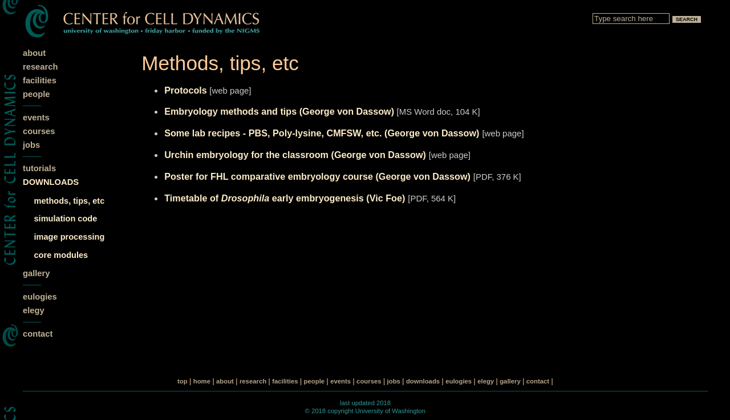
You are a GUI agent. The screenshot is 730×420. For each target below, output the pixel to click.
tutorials (39, 168)
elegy (33, 310)
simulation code (66, 218)
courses (39, 131)
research (40, 66)
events (36, 117)
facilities (39, 80)
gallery (36, 273)
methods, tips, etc (69, 200)
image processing (69, 236)
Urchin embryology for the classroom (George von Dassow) (295, 155)
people (36, 94)
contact (37, 333)
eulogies (40, 296)
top (182, 381)
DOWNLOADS (51, 182)
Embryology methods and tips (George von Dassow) (280, 111)
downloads (423, 381)
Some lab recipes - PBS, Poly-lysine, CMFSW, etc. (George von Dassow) (321, 133)
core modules (61, 255)
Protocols (186, 90)
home (201, 381)
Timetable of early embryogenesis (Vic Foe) (284, 198)
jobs (31, 145)
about (34, 53)
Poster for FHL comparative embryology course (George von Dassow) (317, 176)
